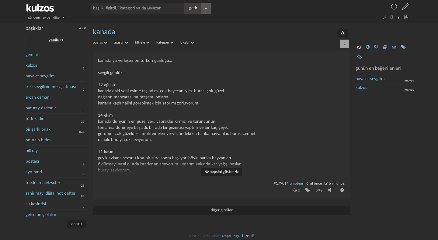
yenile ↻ (56, 40)
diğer (59, 17)
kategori (164, 42)
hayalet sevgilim (40, 76)
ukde (46, 17)
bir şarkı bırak (38, 129)
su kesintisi (36, 204)
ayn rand (34, 172)
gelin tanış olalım (41, 215)
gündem (34, 17)
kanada (104, 32)
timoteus (297, 183)
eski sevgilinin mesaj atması (51, 87)
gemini (32, 55)
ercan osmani (38, 97)
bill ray (32, 151)
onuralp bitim (38, 140)
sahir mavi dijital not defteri (51, 193)
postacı (32, 161)
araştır (121, 42)
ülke (318, 190)
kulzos (31, 65)
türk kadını (35, 119)
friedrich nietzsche (43, 183)
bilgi (236, 236)
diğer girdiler (222, 210)
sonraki (76, 224)
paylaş (100, 42)
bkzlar (187, 42)
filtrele (142, 42)
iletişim (226, 236)
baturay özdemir (41, 108)
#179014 (281, 183)
